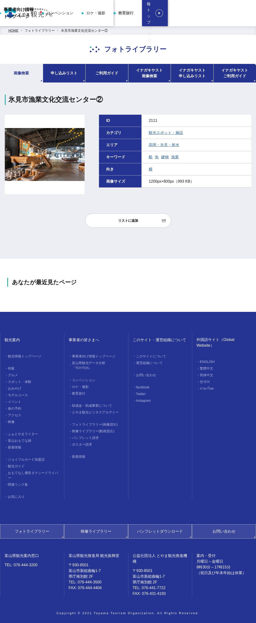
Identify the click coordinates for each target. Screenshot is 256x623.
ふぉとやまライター (23, 434)
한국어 (205, 382)
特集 (11, 368)
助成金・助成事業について (92, 405)
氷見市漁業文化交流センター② (84, 30)
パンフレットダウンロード (160, 531)
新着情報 (14, 447)
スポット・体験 (19, 382)
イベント (14, 402)
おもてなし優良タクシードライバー (33, 475)
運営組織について (149, 363)
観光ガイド (16, 466)
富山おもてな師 (19, 441)
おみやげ (14, 388)
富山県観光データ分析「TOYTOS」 (88, 365)
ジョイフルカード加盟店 (26, 459)
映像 (11, 422)
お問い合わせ (146, 375)
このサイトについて (151, 356)
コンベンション (119, 13)
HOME (13, 30)
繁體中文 (206, 368)
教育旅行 (185, 13)
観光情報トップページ (24, 356)
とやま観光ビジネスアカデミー (95, 412)
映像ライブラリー (96, 531)
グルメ (13, 375)
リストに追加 (128, 220)
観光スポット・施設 (166, 133)
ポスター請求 (82, 444)
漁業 (175, 157)
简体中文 (206, 375)
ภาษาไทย (207, 388)
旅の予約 (14, 408)
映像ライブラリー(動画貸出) (93, 431)
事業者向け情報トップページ (78, 13)
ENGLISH (207, 362)
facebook (143, 387)
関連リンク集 (18, 484)
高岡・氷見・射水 (164, 145)
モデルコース (18, 395)
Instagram (143, 400)
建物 (165, 157)
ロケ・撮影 (154, 13)
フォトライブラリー (40, 30)
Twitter (141, 394)
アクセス (14, 415)
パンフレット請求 (85, 438)
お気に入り (16, 497)
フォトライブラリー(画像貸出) (95, 424)
